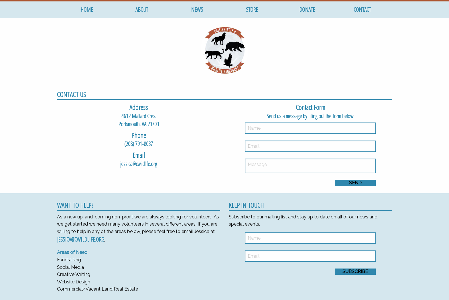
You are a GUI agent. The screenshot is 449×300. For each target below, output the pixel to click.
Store (252, 9)
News (197, 9)
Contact (362, 9)
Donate (307, 9)
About (141, 9)
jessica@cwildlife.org (80, 239)
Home (86, 9)
